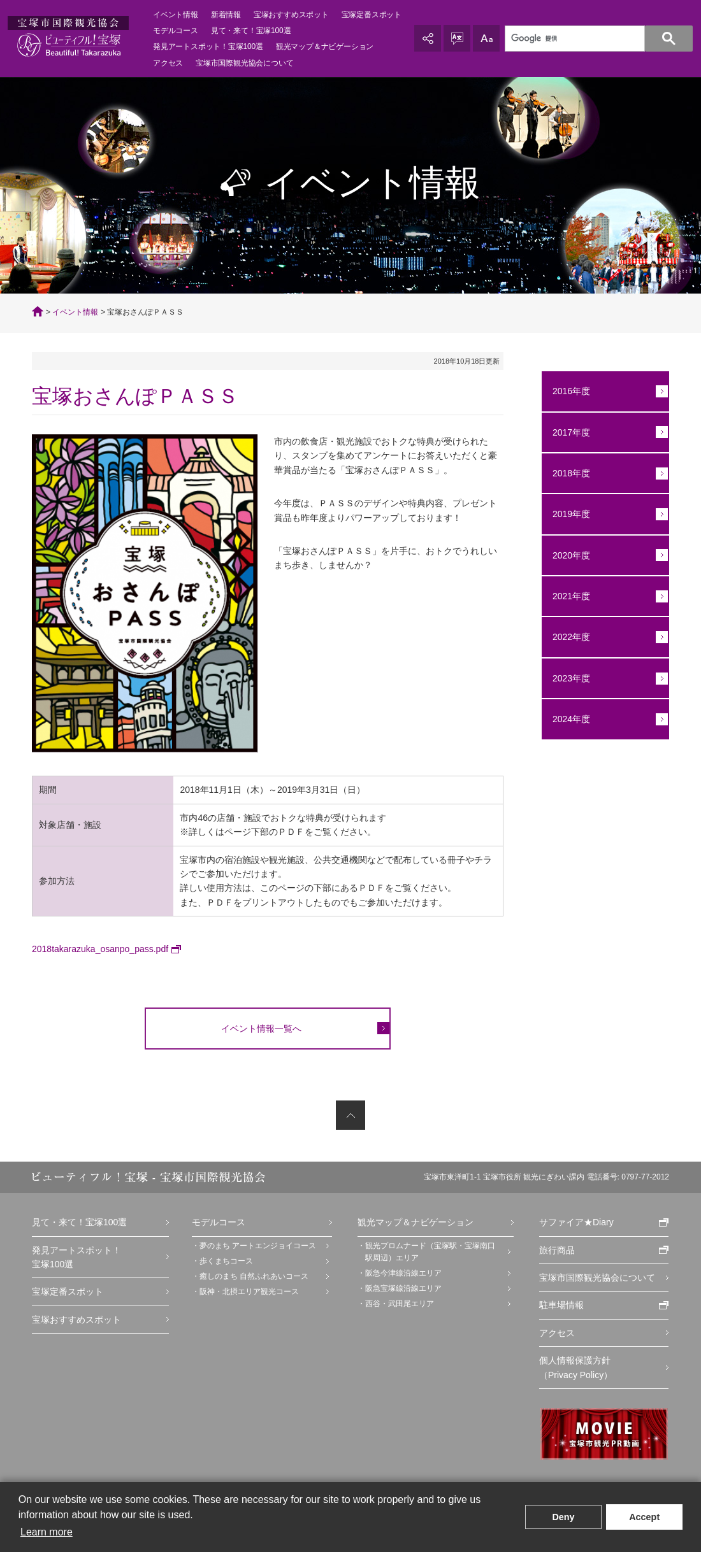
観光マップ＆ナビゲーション (324, 46)
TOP (37, 311)
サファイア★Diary (576, 1222)
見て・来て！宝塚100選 (79, 1222)
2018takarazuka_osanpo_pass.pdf (100, 949)
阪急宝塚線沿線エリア (403, 1288)
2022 (562, 637)
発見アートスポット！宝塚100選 (76, 1257)
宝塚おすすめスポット (291, 14)
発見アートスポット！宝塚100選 (208, 46)
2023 (562, 678)
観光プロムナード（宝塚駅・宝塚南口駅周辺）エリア (430, 1251)
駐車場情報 (561, 1305)
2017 (562, 432)
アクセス (168, 63)
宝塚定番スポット (371, 14)
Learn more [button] (46, 1532)
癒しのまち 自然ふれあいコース (253, 1276)
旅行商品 (557, 1250)
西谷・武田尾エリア (399, 1303)
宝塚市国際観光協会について (244, 63)
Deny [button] (563, 1517)
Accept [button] (644, 1517)
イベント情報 (175, 14)
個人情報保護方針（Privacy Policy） (575, 1367)
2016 (562, 391)
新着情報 (226, 14)
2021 (562, 596)
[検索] (591, 38)
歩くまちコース (226, 1261)
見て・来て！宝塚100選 (251, 30)
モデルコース (175, 30)
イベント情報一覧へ (261, 1028)
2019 (562, 514)
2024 (562, 719)
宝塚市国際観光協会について (597, 1277)
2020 (562, 555)
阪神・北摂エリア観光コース (249, 1291)
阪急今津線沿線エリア (403, 1273)
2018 (562, 473)
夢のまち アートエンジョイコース (257, 1245)
